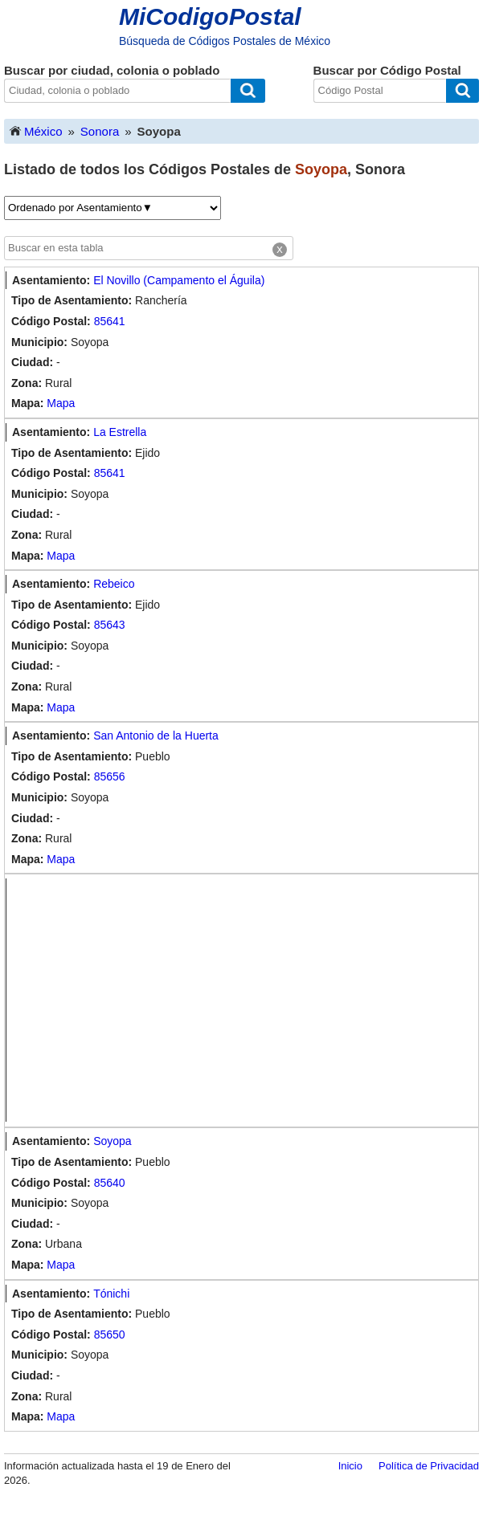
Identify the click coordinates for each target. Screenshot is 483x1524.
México (35, 130)
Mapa (61, 403)
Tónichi (111, 1293)
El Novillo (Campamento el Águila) (178, 280)
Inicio (350, 1466)
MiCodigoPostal (210, 16)
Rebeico (113, 583)
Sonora (99, 131)
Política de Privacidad (429, 1466)
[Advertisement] (245, 1000)
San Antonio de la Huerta (156, 735)
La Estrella (119, 432)
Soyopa (112, 1141)
